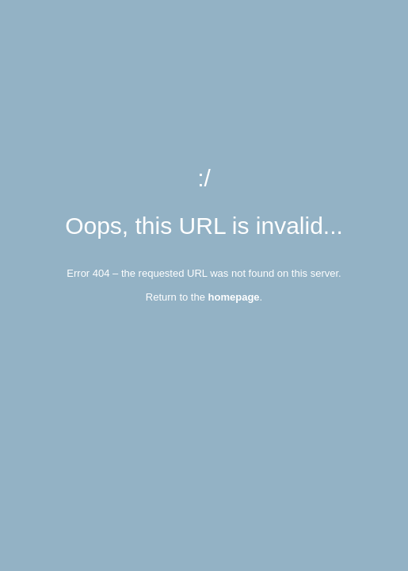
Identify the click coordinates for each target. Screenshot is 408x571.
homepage (234, 297)
